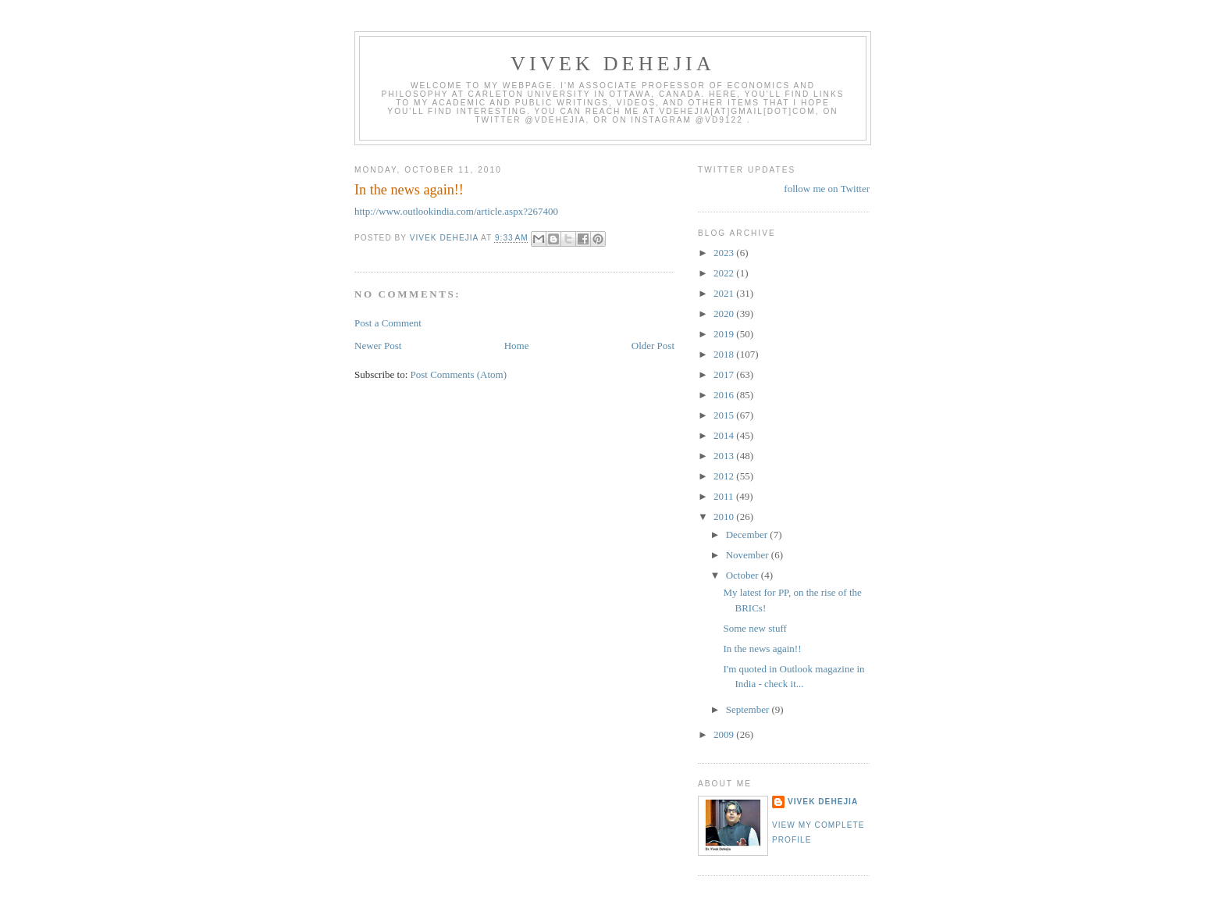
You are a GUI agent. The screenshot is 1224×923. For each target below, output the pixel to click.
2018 (724, 354)
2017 (724, 374)
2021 (724, 293)
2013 (724, 456)
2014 (724, 435)
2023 (724, 252)
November (748, 555)
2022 (724, 273)
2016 (724, 395)
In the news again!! (762, 648)
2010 (724, 516)
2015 (724, 415)
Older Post (653, 345)
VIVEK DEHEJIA (613, 63)
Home (516, 345)
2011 (724, 496)
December (748, 534)
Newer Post (377, 345)
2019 (724, 334)
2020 (724, 313)
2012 (724, 476)
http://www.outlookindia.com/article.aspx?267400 (456, 211)
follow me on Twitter (827, 188)
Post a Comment (388, 323)
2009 (724, 734)
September (749, 709)
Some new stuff (754, 628)
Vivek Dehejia (823, 801)
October (743, 575)
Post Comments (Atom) (459, 374)
